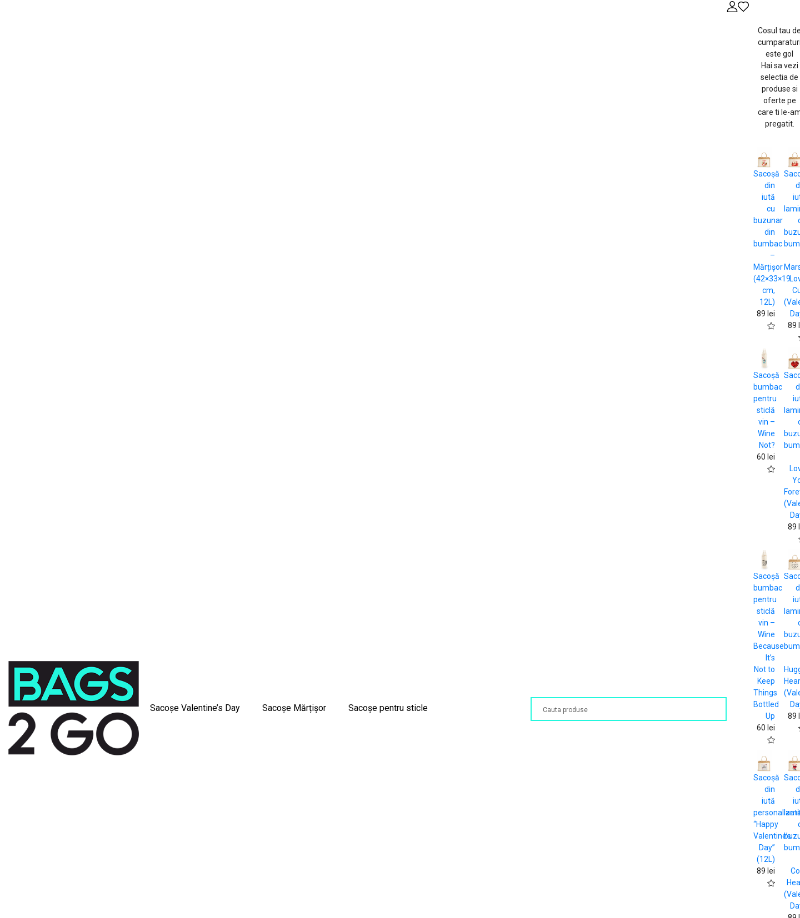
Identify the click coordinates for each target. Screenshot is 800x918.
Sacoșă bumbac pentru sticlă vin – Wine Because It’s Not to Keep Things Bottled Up (768, 646)
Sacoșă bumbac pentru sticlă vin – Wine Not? (767, 410)
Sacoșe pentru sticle (388, 708)
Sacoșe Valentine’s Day (195, 708)
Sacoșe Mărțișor (294, 708)
